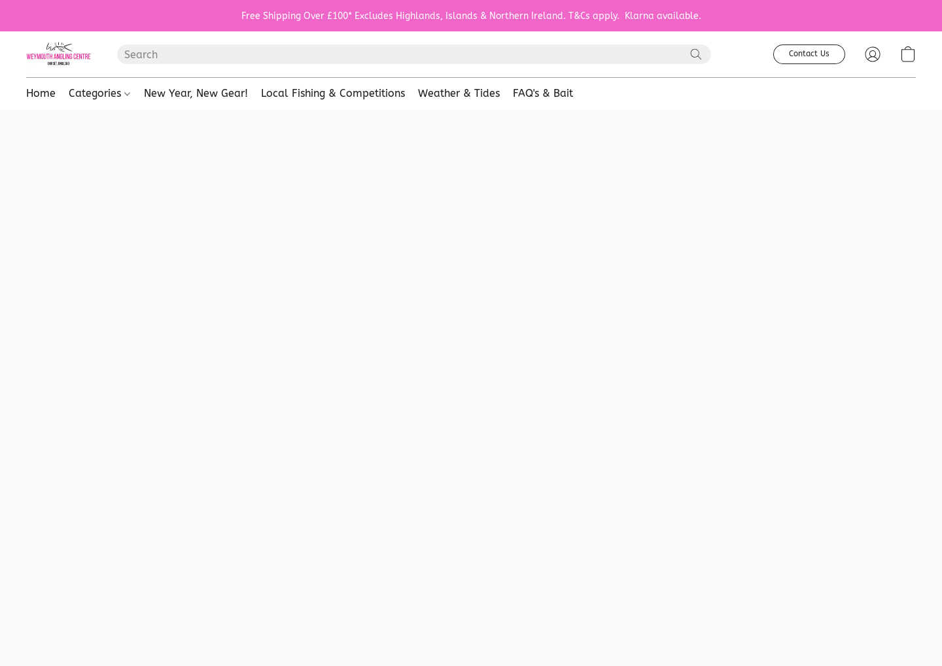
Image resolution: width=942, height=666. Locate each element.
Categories (99, 93)
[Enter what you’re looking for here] (414, 54)
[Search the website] (696, 54)
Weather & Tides (459, 93)
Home (41, 93)
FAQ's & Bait (543, 93)
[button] (58, 54)
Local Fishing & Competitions (333, 93)
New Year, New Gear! (196, 93)
